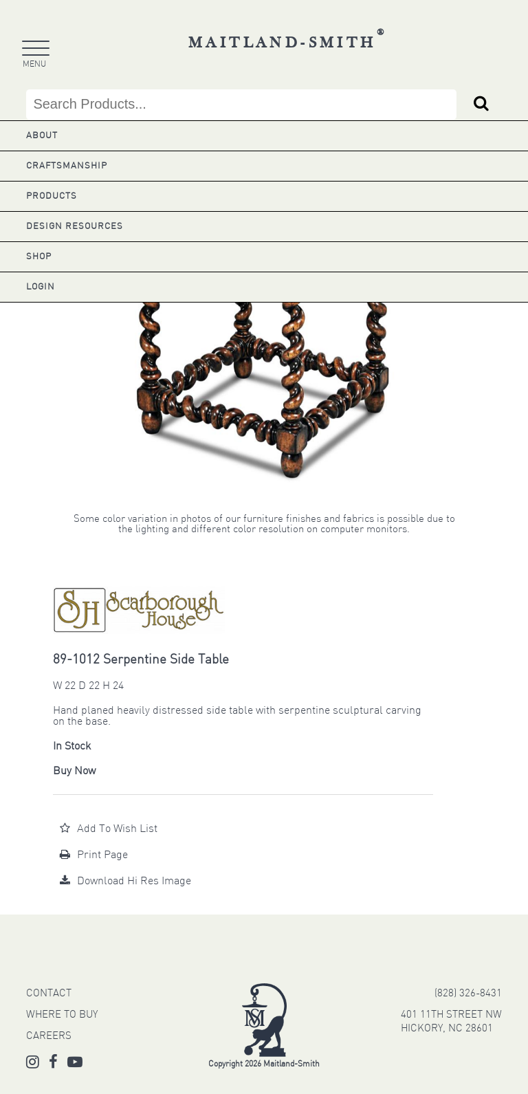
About (42, 135)
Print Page (94, 855)
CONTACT (49, 994)
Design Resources (74, 226)
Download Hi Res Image (125, 881)
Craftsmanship (66, 166)
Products (51, 196)
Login (40, 287)
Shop (39, 256)
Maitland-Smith (287, 43)
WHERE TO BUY (62, 1015)
